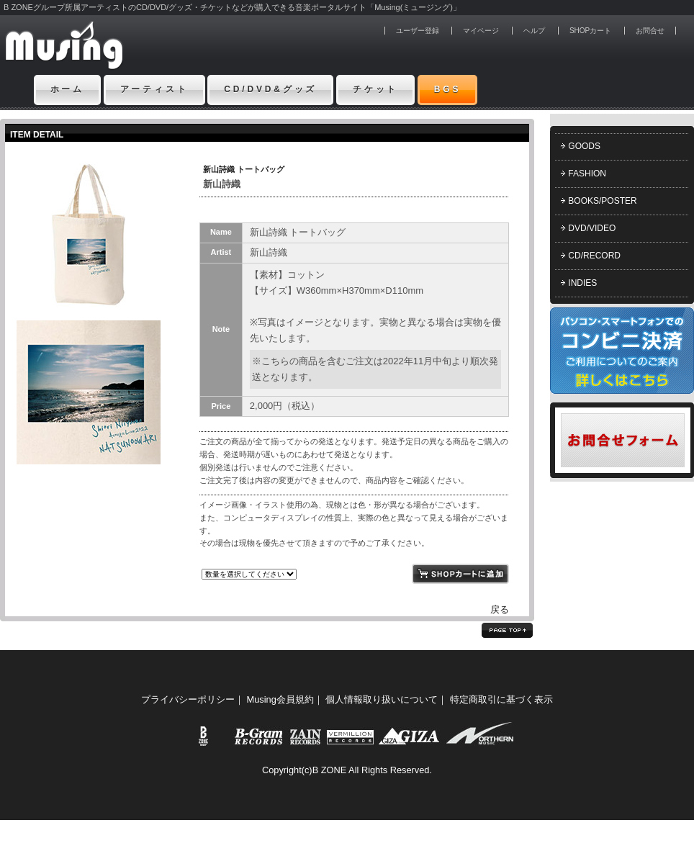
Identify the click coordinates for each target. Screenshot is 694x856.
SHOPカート (590, 31)
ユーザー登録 (417, 31)
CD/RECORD (594, 256)
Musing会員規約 (280, 699)
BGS (447, 89)
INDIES (582, 283)
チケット (375, 89)
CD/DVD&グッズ (270, 89)
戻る (499, 609)
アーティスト (154, 89)
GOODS (584, 146)
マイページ (481, 31)
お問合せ (650, 31)
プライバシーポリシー (188, 699)
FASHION (587, 173)
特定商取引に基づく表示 (501, 699)
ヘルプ (534, 31)
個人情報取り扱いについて (381, 699)
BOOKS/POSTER (602, 201)
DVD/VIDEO (592, 228)
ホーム (67, 89)
